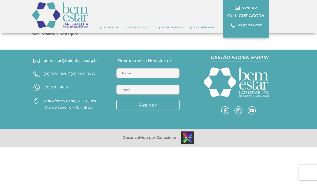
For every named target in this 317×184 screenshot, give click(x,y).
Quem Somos (108, 27)
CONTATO (249, 7)
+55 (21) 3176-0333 (249, 25)
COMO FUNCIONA (136, 27)
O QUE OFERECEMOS (169, 27)
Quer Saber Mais (201, 27)
